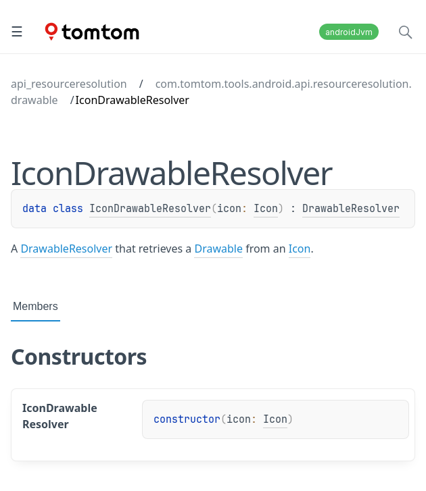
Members (35, 306)
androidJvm (349, 32)
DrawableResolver (351, 208)
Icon (266, 208)
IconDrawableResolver (150, 208)
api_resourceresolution (69, 83)
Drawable (218, 248)
